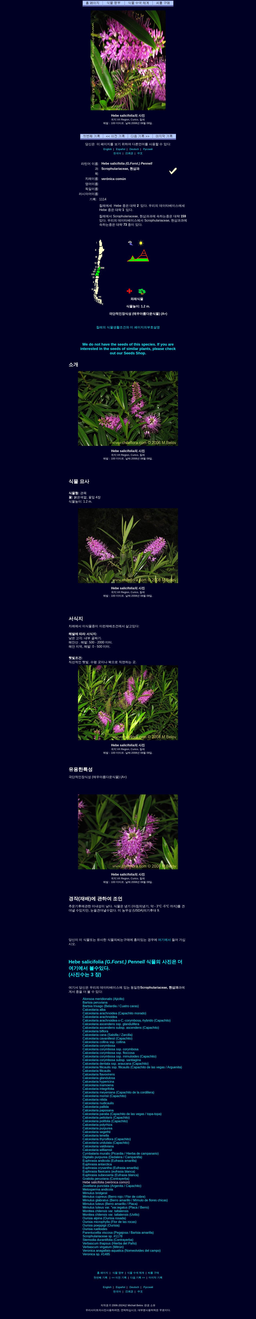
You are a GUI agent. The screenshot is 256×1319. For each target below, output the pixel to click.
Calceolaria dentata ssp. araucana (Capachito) (116, 1063)
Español (120, 149)
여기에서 (164, 939)
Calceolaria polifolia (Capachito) (105, 1121)
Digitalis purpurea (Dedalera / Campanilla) (112, 1157)
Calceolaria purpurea (97, 1128)
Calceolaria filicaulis (97, 1070)
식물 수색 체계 (135, 1272)
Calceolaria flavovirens (99, 1074)
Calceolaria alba (94, 1009)
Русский (148, 149)
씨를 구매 (153, 1272)
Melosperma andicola (98, 1189)
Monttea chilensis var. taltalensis (105, 1211)
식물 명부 (118, 1272)
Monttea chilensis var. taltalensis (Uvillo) (111, 1214)
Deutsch (134, 149)
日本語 (129, 153)
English (107, 149)
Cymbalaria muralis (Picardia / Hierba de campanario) (121, 1153)
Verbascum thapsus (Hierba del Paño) (110, 1243)
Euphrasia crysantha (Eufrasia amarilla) (111, 1168)
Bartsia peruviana (95, 1002)
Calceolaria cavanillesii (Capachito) (107, 1038)
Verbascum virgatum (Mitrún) (103, 1247)
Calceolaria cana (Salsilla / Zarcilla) (108, 1035)
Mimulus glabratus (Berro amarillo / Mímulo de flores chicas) (125, 1200)
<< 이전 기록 (119, 1277)
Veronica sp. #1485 (96, 1254)
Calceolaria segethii (97, 1132)
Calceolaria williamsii (97, 1150)
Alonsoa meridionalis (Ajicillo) (103, 999)
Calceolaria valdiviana (98, 1146)
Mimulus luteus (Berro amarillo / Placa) (110, 1204)
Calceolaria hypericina (98, 1081)
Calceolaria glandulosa (99, 1078)
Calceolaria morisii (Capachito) (104, 1096)
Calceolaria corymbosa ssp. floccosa (109, 1053)
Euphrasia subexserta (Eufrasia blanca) (111, 1175)
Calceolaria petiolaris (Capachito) (106, 1117)
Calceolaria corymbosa (99, 1045)
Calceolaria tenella (96, 1135)
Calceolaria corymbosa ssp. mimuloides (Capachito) (119, 1056)
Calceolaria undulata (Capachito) (106, 1142)
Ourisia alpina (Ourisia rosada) (104, 1218)
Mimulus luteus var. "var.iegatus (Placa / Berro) (116, 1207)
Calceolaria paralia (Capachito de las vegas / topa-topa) (122, 1114)
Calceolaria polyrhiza (97, 1124)
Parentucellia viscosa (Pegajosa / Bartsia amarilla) (118, 1232)
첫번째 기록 (100, 1277)
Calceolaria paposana (98, 1110)
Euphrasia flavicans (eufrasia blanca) (109, 1171)
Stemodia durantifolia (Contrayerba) (108, 1239)
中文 (140, 153)
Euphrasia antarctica (97, 1164)
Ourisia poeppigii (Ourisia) (101, 1225)
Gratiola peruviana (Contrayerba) (106, 1178)
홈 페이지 (102, 1272)
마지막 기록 (155, 1277)
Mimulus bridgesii (95, 1193)
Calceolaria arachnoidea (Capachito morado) (114, 1013)
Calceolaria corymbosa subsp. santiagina (112, 1060)
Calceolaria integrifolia (98, 1088)
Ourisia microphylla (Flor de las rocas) (109, 1222)
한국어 (117, 153)
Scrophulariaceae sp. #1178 (102, 1236)
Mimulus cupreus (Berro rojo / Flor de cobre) (114, 1196)
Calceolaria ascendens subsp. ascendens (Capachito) (121, 1027)
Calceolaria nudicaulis (98, 1103)
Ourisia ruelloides (95, 1229)
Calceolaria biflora (95, 1031)
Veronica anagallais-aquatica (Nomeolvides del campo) (122, 1250)
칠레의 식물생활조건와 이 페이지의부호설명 (128, 327)
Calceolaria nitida (95, 1099)
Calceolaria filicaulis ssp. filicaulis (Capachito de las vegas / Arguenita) (132, 1067)
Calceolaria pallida (96, 1106)
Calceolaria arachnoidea (100, 1017)
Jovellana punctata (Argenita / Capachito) (112, 1186)
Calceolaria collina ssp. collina (104, 1042)
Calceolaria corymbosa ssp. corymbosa (110, 1049)
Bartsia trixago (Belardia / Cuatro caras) (111, 1006)
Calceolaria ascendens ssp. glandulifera (111, 1024)
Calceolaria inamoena (98, 1085)
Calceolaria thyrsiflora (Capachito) (107, 1139)
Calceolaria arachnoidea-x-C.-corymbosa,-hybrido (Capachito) (127, 1020)
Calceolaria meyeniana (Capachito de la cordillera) (118, 1092)
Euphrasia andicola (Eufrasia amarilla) (110, 1160)
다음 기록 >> (137, 1277)
